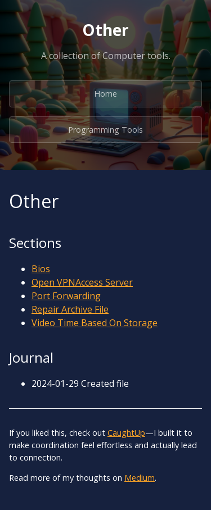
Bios (41, 269)
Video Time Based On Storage (95, 323)
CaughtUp (126, 432)
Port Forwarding (66, 296)
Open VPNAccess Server (82, 282)
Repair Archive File (70, 309)
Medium (139, 477)
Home (105, 93)
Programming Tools (105, 129)
